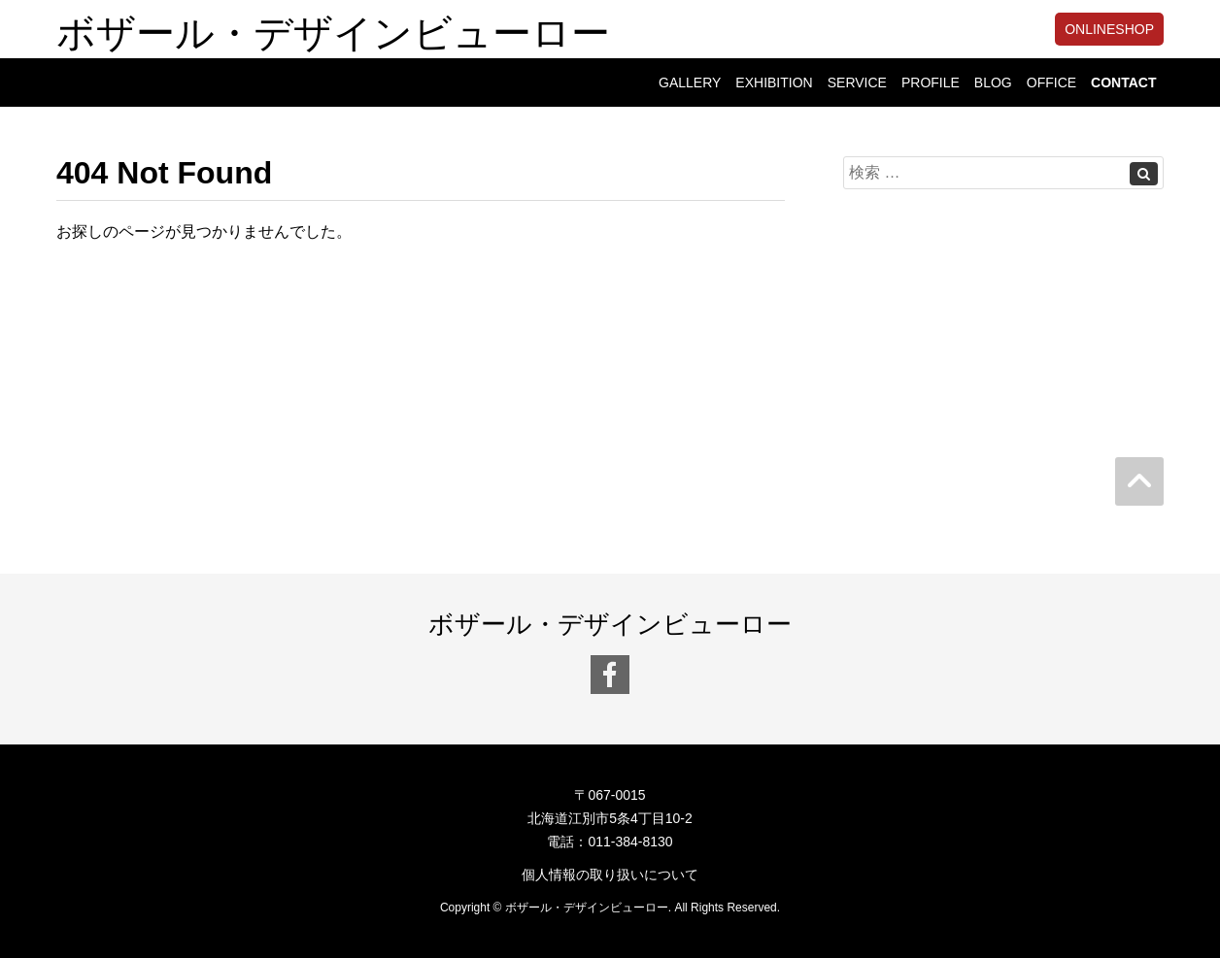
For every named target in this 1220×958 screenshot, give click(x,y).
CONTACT (1123, 82)
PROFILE (930, 82)
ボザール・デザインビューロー (333, 29)
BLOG (993, 82)
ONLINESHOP (1109, 29)
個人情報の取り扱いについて (610, 874)
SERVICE (857, 82)
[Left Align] (1144, 173)
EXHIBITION (773, 82)
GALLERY (690, 82)
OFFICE (1051, 82)
